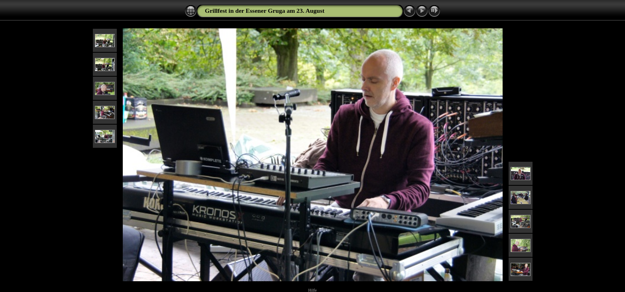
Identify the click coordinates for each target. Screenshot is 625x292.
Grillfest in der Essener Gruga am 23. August (264, 10)
